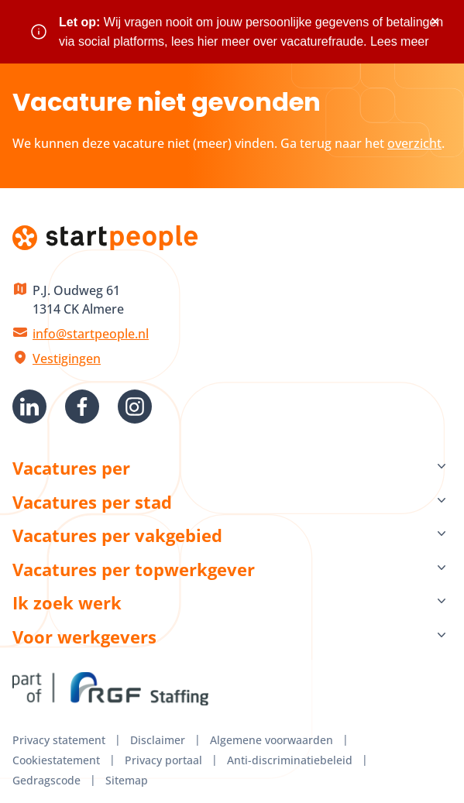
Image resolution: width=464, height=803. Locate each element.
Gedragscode (46, 780)
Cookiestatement (56, 760)
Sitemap (126, 780)
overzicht (414, 143)
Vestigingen (67, 358)
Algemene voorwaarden (271, 740)
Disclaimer (157, 740)
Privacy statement (58, 740)
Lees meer (399, 41)
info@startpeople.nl (91, 333)
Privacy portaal (163, 760)
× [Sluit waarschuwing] (435, 21)
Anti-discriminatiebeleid (289, 760)
